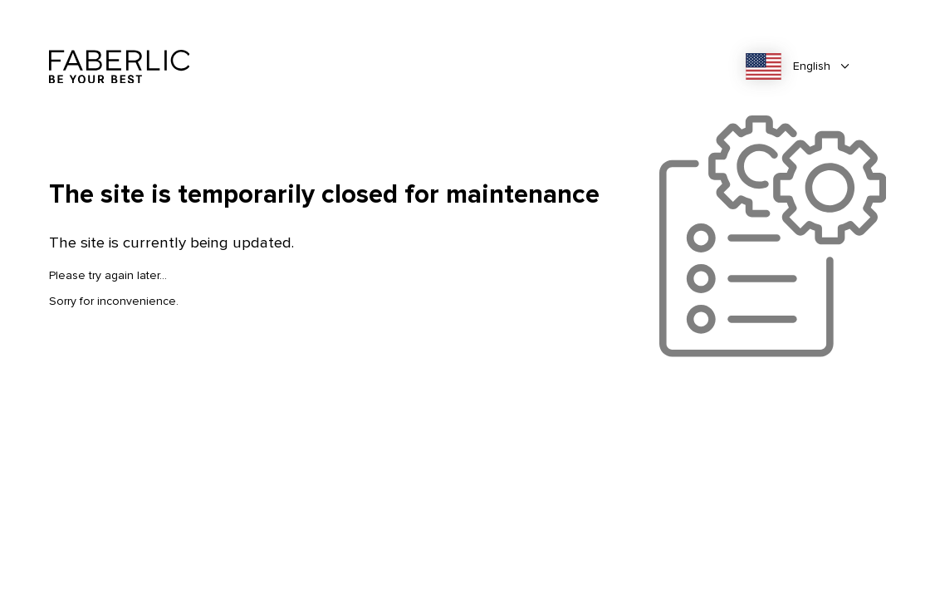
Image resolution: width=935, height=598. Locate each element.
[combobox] (802, 66)
